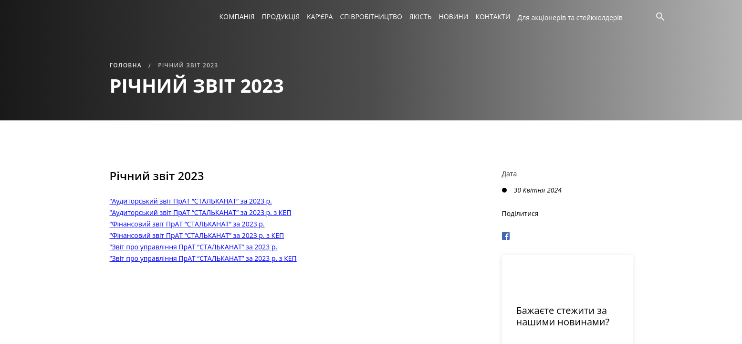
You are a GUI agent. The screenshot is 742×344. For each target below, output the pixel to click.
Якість (420, 16)
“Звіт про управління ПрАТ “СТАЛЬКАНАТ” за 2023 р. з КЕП (203, 258)
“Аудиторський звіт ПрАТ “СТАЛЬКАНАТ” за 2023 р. (191, 200)
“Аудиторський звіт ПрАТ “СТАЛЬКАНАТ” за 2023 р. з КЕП (201, 212)
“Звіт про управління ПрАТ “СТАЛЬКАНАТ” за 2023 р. (194, 246)
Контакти (492, 16)
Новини (454, 16)
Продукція (281, 16)
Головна (126, 65)
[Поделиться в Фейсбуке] (567, 234)
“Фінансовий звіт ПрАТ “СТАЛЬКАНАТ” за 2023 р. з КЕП (197, 235)
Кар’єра (320, 16)
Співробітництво (371, 16)
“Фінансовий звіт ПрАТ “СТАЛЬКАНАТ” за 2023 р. (187, 223)
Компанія (237, 16)
